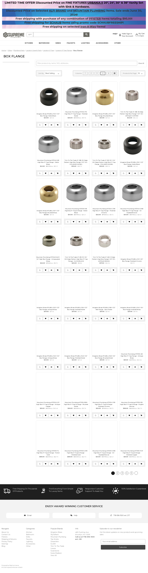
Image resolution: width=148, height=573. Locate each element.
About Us (5, 532)
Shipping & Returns (9, 539)
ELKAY (53, 544)
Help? (115, 34)
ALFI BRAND (57, 10)
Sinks (59, 43)
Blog (3, 546)
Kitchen (30, 43)
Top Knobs (55, 539)
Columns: (78, 73)
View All (54, 555)
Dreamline (55, 541)
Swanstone (55, 551)
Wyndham (55, 535)
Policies (4, 537)
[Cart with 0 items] (140, 35)
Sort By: (41, 73)
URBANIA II (95, 2)
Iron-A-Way (88, 26)
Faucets (72, 43)
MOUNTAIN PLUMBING (89, 10)
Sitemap (5, 544)
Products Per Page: (130, 73)
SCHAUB (55, 22)
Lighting (86, 43)
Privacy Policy (7, 541)
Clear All (141, 63)
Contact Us (6, 535)
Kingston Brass (56, 532)
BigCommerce (14, 565)
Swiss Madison (56, 553)
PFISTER (95, 18)
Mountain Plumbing (58, 537)
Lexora (53, 548)
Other (118, 43)
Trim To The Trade (57, 546)
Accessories (103, 43)
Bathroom (45, 43)
